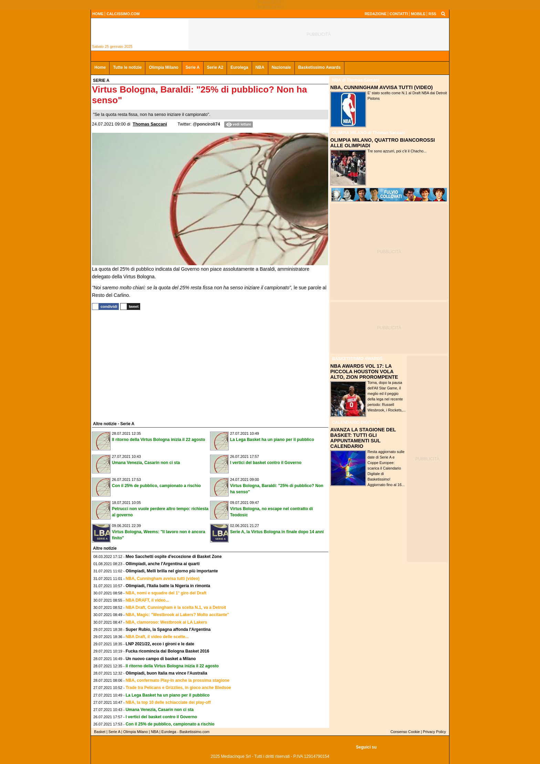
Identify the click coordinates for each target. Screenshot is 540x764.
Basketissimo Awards (319, 67)
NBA (260, 67)
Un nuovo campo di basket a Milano (161, 658)
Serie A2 (215, 67)
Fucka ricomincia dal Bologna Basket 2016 (167, 651)
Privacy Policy (434, 732)
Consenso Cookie (405, 732)
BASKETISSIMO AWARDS (357, 358)
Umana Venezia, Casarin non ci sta (146, 462)
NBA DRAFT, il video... (147, 600)
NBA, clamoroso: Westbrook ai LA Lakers (166, 622)
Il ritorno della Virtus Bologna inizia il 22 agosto (158, 439)
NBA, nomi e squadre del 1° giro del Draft (166, 593)
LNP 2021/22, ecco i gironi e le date (160, 644)
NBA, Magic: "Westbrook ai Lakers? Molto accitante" (177, 614)
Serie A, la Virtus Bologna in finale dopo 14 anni (277, 531)
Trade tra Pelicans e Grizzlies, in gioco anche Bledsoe (178, 687)
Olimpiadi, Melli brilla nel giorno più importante (172, 571)
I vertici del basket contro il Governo (265, 462)
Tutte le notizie (127, 67)
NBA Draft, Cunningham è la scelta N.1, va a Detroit (176, 607)
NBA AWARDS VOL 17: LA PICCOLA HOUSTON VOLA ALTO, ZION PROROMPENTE (364, 371)
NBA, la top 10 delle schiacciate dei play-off (168, 702)
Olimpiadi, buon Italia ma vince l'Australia (166, 673)
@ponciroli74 (206, 124)
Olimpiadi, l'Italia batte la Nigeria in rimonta (168, 585)
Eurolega (239, 67)
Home (100, 67)
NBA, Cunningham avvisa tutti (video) (163, 578)
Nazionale (281, 67)
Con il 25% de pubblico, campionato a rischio (156, 485)
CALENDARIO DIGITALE (356, 422)
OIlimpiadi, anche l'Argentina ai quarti (163, 563)
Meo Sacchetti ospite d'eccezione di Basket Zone (174, 556)
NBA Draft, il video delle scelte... (157, 636)
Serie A (193, 67)
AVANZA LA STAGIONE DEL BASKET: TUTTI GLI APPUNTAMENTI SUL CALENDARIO (363, 438)
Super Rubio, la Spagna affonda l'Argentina (168, 629)
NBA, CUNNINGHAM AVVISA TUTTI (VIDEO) (381, 87)
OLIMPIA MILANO (349, 132)
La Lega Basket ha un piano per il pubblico (272, 439)
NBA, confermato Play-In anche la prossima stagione (177, 680)
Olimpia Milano (163, 67)
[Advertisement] (143, 365)
